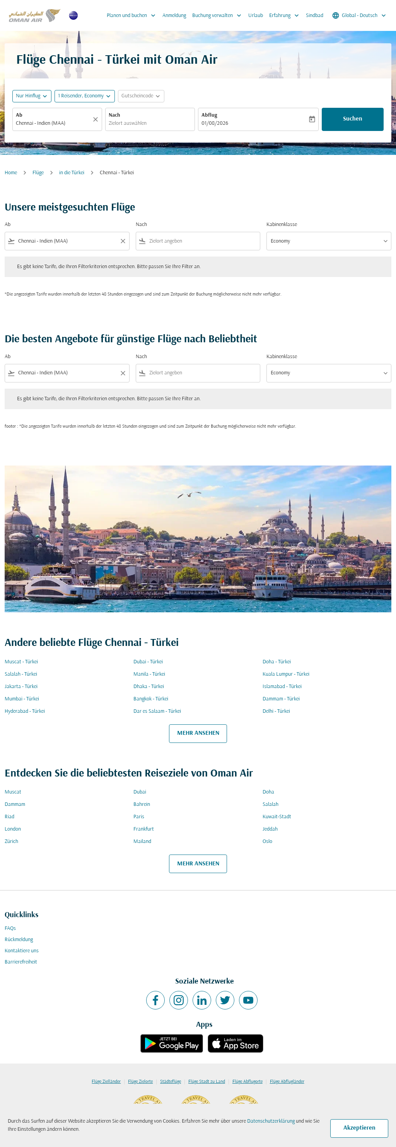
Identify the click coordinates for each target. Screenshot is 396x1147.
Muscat (13, 792)
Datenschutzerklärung (271, 1121)
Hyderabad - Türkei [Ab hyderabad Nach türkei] (25, 711)
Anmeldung (174, 16)
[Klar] (97, 119)
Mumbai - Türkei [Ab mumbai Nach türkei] (22, 699)
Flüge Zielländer (106, 1081)
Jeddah (270, 829)
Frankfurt (143, 829)
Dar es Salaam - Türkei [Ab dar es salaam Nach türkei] (157, 711)
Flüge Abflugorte (247, 1081)
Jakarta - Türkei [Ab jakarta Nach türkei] (21, 687)
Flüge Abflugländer (287, 1081)
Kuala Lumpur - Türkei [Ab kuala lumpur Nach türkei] (286, 674)
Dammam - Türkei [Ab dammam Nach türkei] (281, 699)
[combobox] (53, 123)
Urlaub (255, 16)
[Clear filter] (122, 241)
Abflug (209, 115)
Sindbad (314, 16)
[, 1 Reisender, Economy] (81, 96)
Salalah (270, 804)
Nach (114, 115)
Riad (9, 817)
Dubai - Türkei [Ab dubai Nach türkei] (148, 662)
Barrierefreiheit (21, 962)
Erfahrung (286, 15)
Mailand (142, 842)
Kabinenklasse (281, 225)
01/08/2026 (214, 123)
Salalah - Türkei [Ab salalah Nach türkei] (21, 674)
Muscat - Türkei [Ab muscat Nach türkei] (21, 662)
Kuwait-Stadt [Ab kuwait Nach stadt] (277, 817)
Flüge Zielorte (140, 1081)
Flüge (38, 173)
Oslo (267, 842)
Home (11, 173)
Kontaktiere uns (22, 951)
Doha (268, 792)
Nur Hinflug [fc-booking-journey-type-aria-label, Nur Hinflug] (28, 96)
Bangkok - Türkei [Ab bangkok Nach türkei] (150, 699)
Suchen (352, 119)
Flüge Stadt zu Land (206, 1081)
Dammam (15, 804)
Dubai (139, 792)
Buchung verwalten (218, 15)
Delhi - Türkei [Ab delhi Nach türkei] (276, 711)
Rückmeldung (19, 940)
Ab (19, 115)
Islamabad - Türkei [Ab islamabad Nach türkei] (282, 687)
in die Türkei (71, 173)
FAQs (10, 928)
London (13, 829)
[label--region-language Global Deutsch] (359, 15)
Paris (138, 817)
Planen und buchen (133, 15)
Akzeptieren (359, 1128)
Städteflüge (170, 1081)
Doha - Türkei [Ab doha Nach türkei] (277, 662)
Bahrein (141, 804)
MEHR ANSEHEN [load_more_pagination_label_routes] (198, 733)
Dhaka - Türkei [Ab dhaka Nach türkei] (148, 687)
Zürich (11, 842)
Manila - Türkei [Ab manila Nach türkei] (149, 674)
